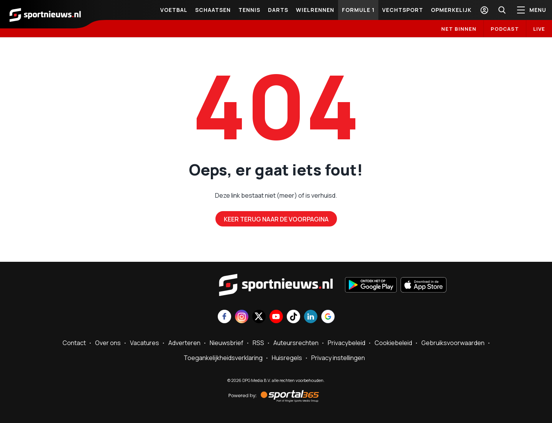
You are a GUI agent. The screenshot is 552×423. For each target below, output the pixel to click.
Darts (278, 9)
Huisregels (287, 358)
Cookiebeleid (393, 343)
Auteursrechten (296, 343)
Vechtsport (402, 9)
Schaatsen (213, 9)
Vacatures (144, 343)
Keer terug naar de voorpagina (276, 219)
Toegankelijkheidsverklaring (223, 358)
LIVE (539, 28)
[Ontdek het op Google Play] (371, 285)
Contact (74, 343)
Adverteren (184, 343)
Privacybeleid (346, 343)
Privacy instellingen (338, 358)
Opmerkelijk (451, 9)
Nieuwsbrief (226, 343)
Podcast (505, 28)
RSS (258, 343)
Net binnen (458, 28)
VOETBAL (173, 9)
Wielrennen (315, 9)
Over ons (108, 343)
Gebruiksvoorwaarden (453, 343)
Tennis (249, 9)
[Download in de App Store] (424, 285)
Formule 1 (358, 9)
